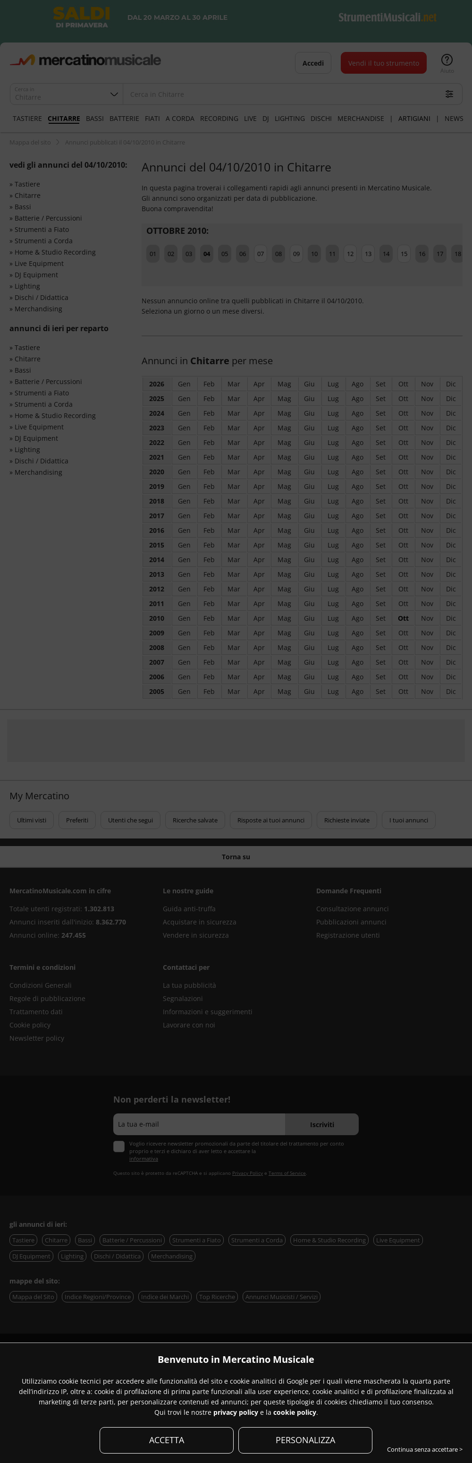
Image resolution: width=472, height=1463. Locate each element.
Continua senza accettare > (425, 1449)
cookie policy (294, 1412)
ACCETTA (166, 1440)
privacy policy (235, 1412)
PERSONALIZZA (305, 1440)
